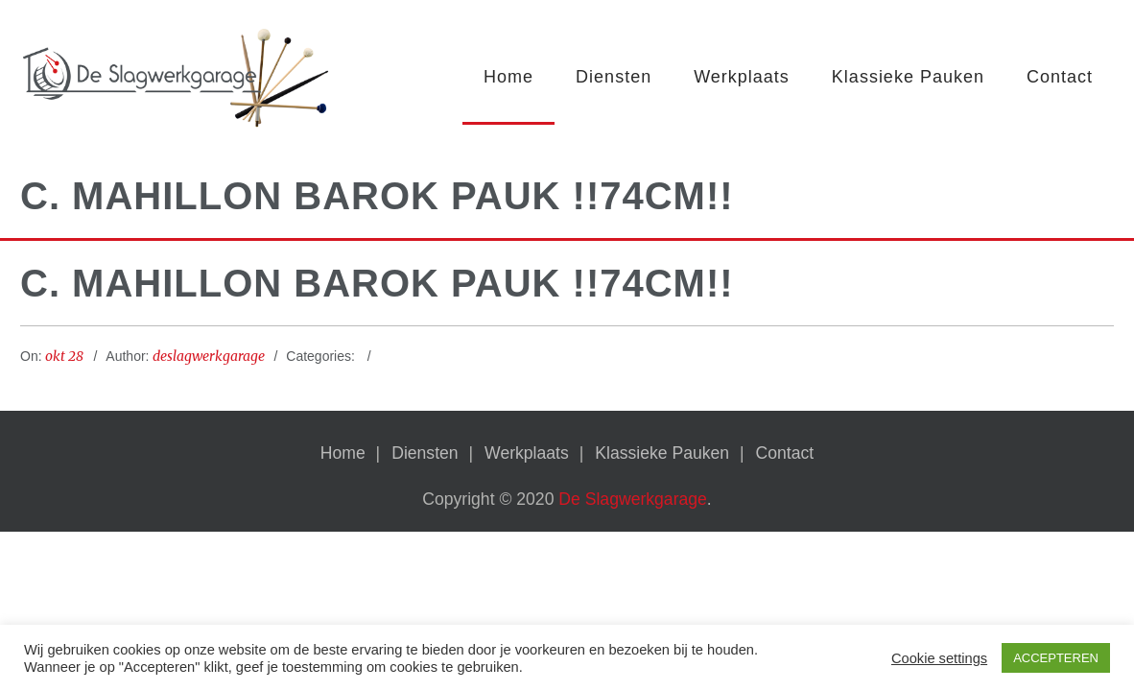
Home (508, 76)
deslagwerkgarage (209, 358)
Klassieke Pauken (908, 76)
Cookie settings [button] (939, 658)
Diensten (613, 76)
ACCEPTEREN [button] (1056, 658)
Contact (1060, 76)
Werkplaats (742, 76)
